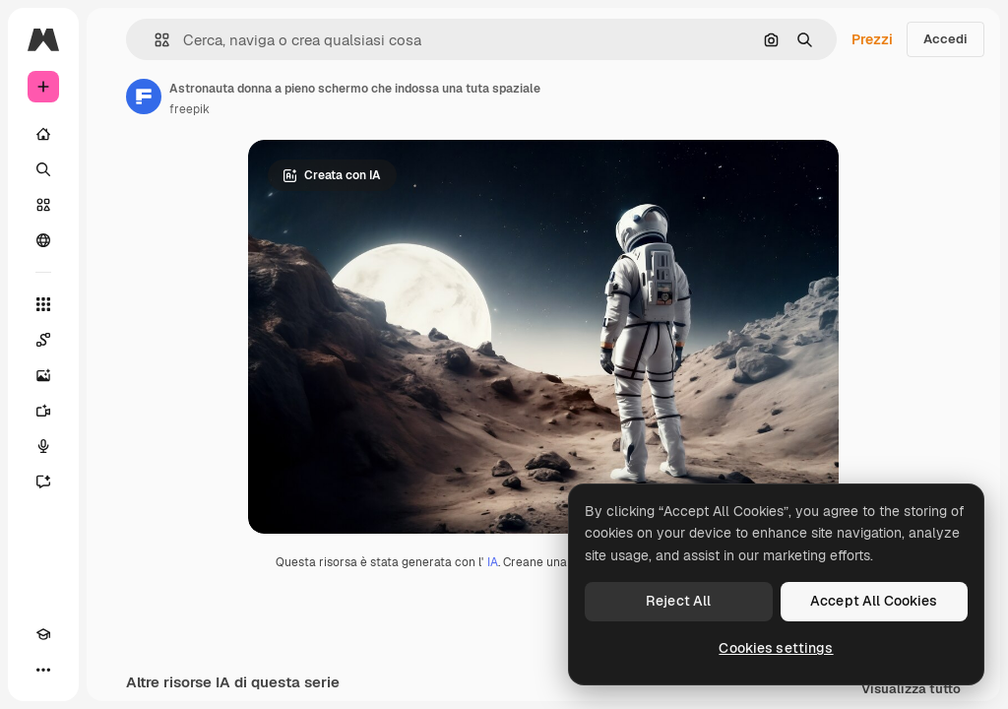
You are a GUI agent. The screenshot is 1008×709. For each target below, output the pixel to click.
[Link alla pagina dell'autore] (143, 96)
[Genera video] (43, 410)
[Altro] (43, 669)
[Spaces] (43, 339)
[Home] (43, 134)
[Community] (43, 240)
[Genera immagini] (43, 375)
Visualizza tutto (911, 689)
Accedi (945, 39)
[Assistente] (43, 481)
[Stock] (43, 205)
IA (492, 562)
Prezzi (872, 39)
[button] (154, 39)
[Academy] (43, 634)
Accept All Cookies (874, 601)
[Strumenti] (43, 304)
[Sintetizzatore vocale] (43, 446)
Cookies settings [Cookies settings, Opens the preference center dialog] (776, 648)
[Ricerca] (43, 169)
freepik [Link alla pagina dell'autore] (189, 109)
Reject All (678, 601)
